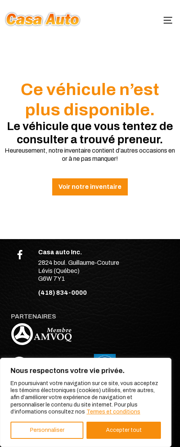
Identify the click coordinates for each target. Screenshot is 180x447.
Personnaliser (47, 430)
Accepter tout (124, 430)
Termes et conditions (113, 412)
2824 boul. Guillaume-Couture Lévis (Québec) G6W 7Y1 (78, 270)
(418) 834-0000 (62, 292)
